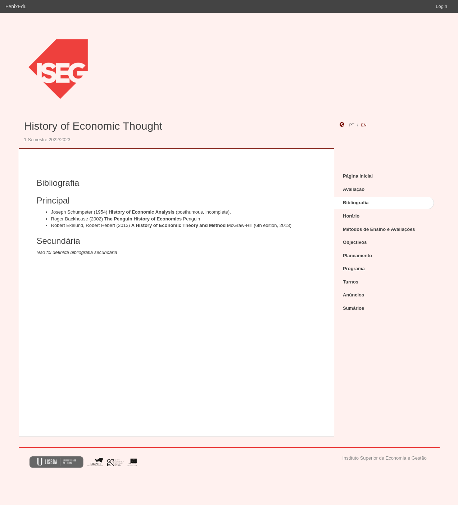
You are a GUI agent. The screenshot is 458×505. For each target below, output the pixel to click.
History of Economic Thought (93, 126)
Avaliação (353, 189)
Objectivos (355, 242)
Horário (351, 216)
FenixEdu (16, 6)
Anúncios (353, 295)
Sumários (353, 308)
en (363, 125)
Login (441, 6)
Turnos (350, 282)
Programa (354, 268)
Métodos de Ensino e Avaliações (379, 229)
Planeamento (357, 255)
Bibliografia (356, 202)
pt (351, 125)
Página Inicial (358, 176)
